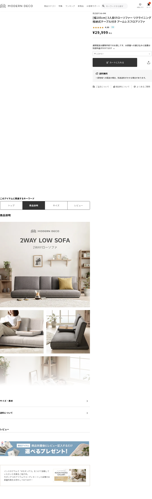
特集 (60, 6)
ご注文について (101, 87)
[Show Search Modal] (103, 6)
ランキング (70, 6)
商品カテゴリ (50, 6)
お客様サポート (93, 6)
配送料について (121, 87)
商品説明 (33, 205)
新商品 (81, 6)
